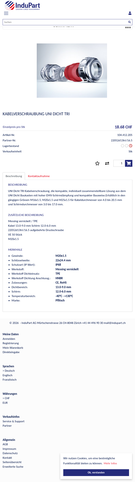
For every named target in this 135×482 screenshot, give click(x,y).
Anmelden (9, 339)
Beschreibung (14, 176)
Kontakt (7, 458)
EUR (5, 403)
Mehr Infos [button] (110, 463)
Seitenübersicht (12, 462)
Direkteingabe (11, 352)
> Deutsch (9, 371)
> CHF (6, 398)
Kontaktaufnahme (39, 176)
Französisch (10, 379)
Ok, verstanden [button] (96, 472)
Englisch (7, 375)
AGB (5, 444)
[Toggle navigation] (6, 13)
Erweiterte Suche (13, 467)
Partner (7, 426)
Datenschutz (10, 453)
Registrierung (11, 343)
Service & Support (13, 421)
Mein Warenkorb (13, 348)
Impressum (9, 449)
